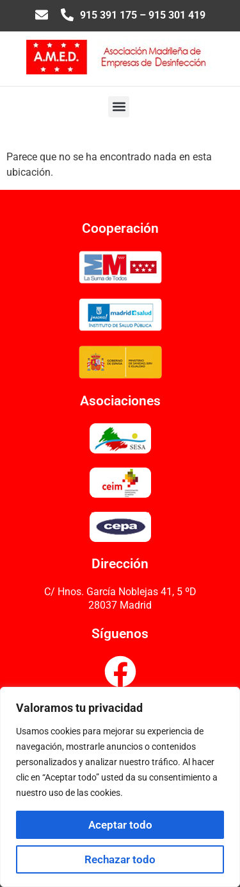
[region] (120, 787)
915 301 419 (176, 15)
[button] (118, 106)
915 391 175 (108, 15)
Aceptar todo (120, 824)
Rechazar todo (120, 859)
